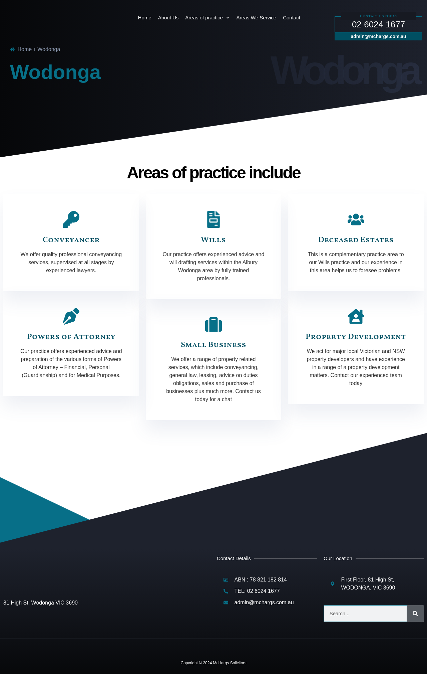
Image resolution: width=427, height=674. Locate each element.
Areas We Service (256, 17)
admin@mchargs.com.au (378, 36)
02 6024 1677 (378, 24)
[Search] (415, 613)
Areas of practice (207, 18)
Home (144, 17)
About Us (168, 17)
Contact (291, 17)
